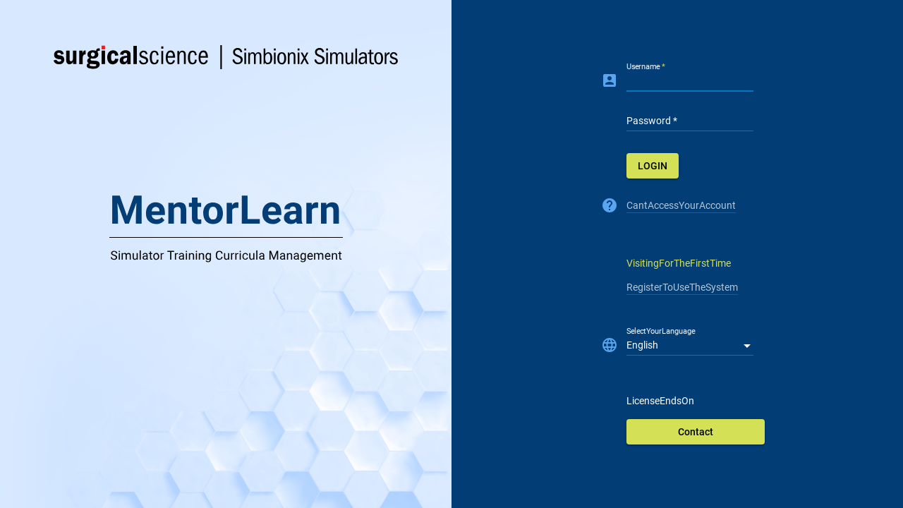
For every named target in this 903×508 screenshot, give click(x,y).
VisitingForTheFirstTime (678, 263)
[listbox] (689, 345)
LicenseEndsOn (660, 400)
